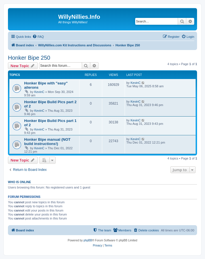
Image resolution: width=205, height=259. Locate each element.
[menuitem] (38, 36)
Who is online (19, 182)
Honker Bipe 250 (29, 58)
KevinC (39, 92)
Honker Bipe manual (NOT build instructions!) (47, 141)
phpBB (87, 240)
